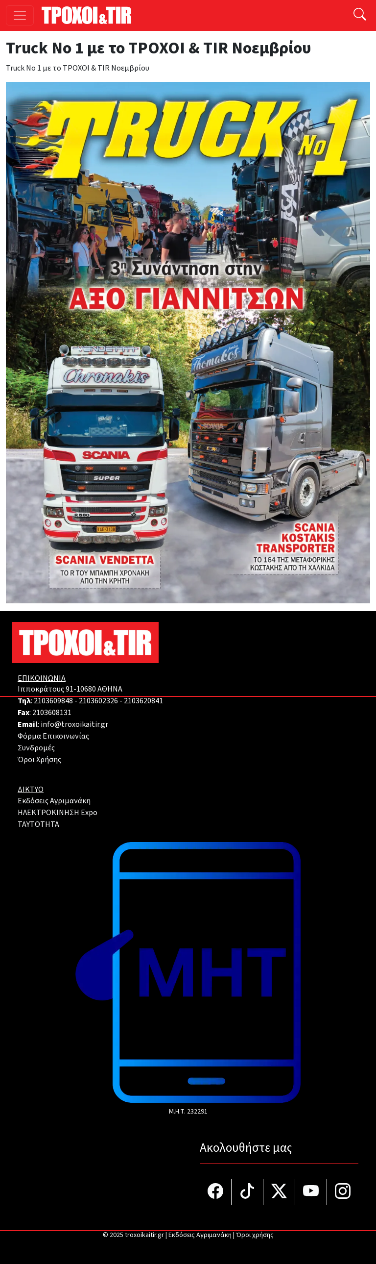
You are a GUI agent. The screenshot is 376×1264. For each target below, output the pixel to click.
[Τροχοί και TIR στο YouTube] (311, 1192)
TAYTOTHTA (38, 824)
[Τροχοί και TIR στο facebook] (216, 1192)
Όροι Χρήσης (39, 759)
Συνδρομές (36, 748)
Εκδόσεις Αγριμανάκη (54, 800)
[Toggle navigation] (20, 15)
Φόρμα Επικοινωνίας (53, 736)
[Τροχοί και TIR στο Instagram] (342, 1192)
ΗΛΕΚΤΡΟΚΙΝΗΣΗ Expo (57, 812)
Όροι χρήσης (255, 1235)
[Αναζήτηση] (360, 15)
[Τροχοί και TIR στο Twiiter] (279, 1192)
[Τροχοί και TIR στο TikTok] (247, 1192)
